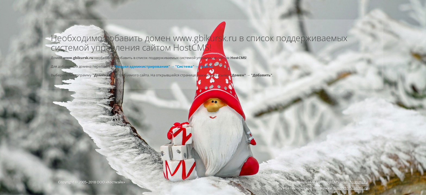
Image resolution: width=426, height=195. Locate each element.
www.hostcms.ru (354, 182)
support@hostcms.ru (350, 188)
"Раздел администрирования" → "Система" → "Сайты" (164, 66)
